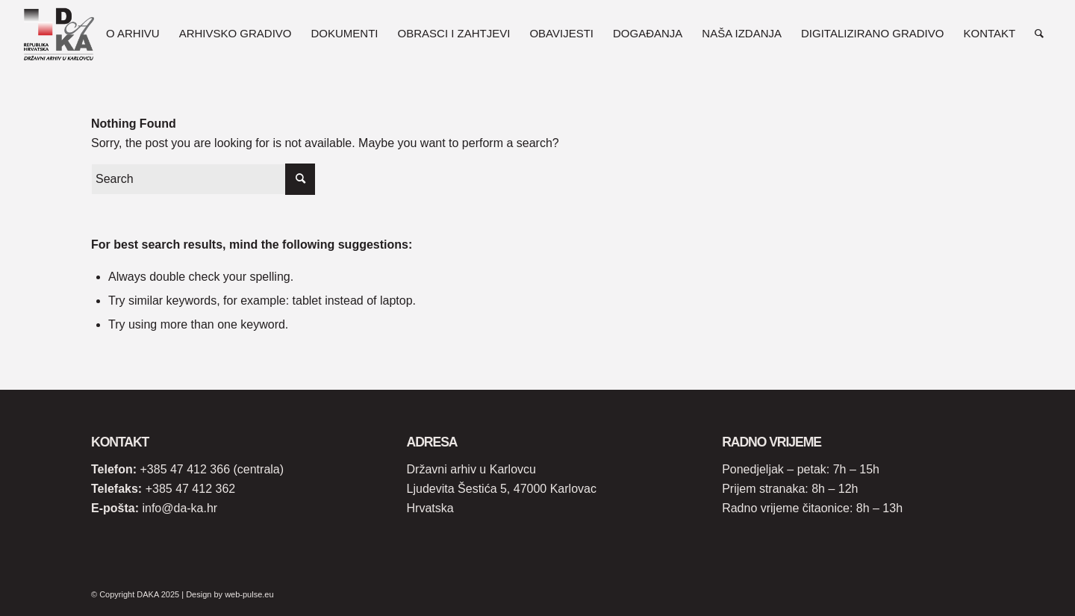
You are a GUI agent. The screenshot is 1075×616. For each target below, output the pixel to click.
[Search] (1039, 33)
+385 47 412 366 (185, 469)
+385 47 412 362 (191, 488)
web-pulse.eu (249, 594)
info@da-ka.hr (179, 508)
